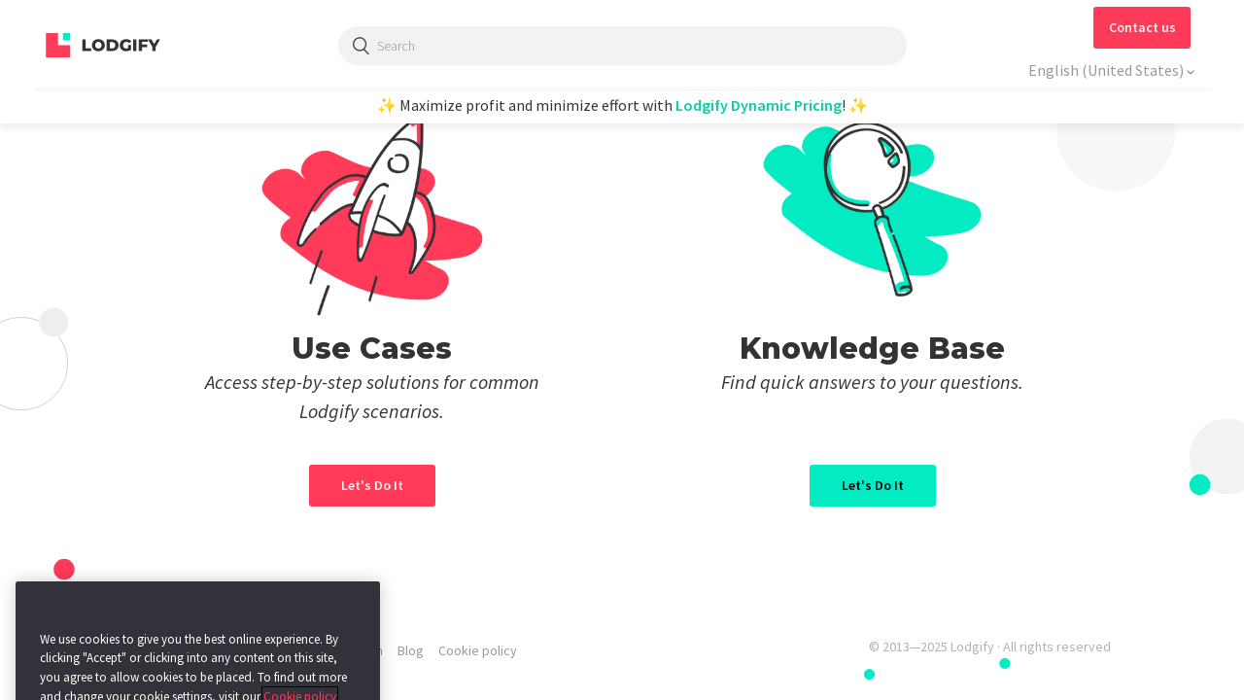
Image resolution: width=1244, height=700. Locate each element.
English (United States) (1107, 70)
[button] (1142, 28)
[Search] (622, 45)
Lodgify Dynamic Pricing (758, 105)
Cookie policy (477, 650)
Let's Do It (873, 485)
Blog (410, 650)
